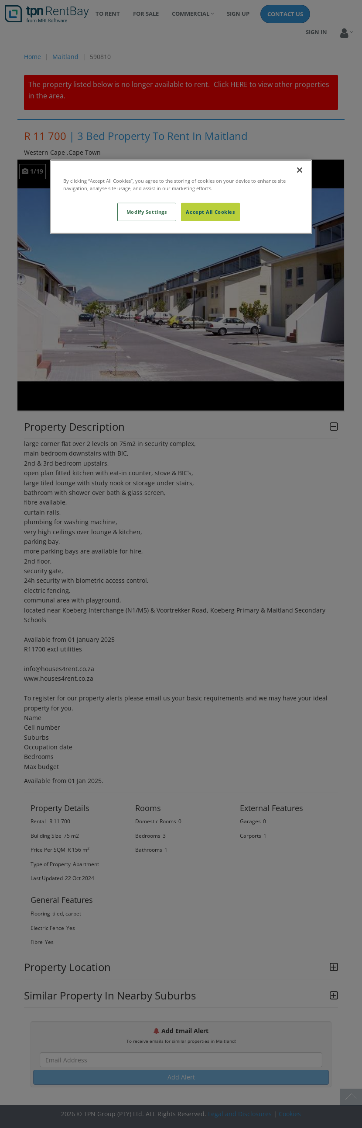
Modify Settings (146, 212)
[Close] (299, 170)
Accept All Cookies (210, 212)
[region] (181, 197)
